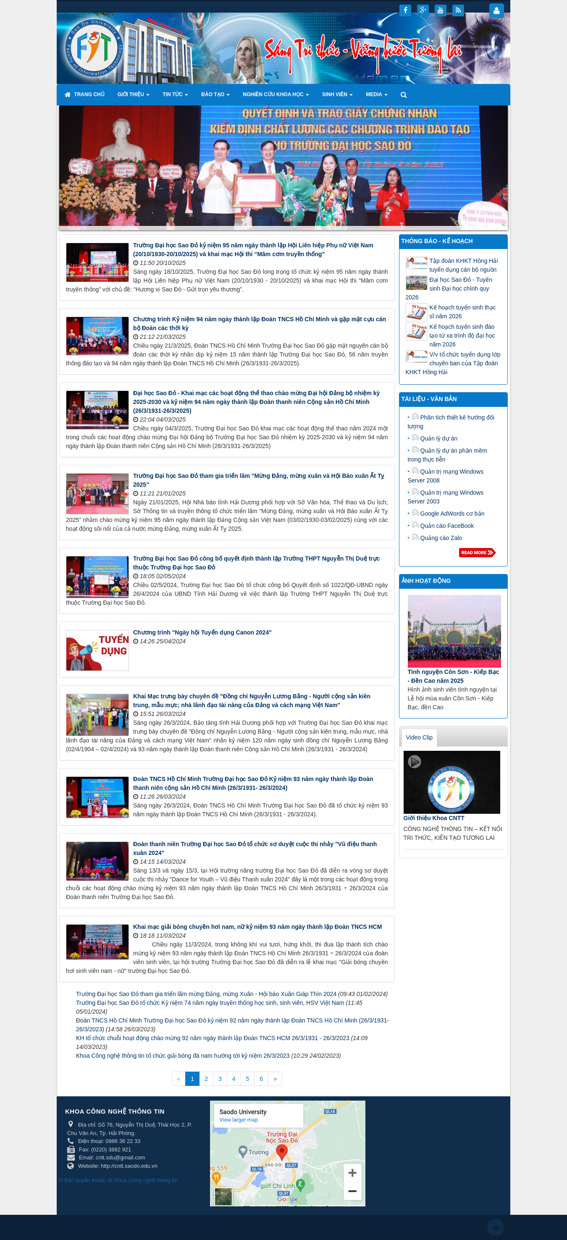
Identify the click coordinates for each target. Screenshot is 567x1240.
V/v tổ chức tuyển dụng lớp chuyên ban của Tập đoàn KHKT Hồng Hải (453, 363)
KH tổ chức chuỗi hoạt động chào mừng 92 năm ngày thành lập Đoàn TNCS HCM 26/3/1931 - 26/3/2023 (212, 1038)
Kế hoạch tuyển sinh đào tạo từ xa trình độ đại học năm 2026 (462, 335)
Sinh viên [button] (337, 97)
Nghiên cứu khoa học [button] (276, 97)
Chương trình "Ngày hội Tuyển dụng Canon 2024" (202, 632)
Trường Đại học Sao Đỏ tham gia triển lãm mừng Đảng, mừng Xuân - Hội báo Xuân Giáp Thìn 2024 (206, 994)
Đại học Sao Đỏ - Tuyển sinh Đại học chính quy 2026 (449, 288)
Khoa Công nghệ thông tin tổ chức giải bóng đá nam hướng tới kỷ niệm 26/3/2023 (183, 1055)
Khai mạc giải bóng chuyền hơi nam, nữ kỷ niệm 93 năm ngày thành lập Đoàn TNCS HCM (257, 926)
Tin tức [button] (175, 97)
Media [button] (377, 97)
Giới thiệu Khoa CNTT (434, 818)
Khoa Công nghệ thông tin (146, 1180)
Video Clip (419, 737)
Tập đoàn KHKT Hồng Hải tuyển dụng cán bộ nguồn (464, 265)
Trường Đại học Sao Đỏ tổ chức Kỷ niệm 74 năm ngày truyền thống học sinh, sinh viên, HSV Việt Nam (210, 1002)
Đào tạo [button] (215, 97)
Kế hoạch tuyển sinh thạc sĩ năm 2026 (463, 312)
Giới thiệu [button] (134, 97)
